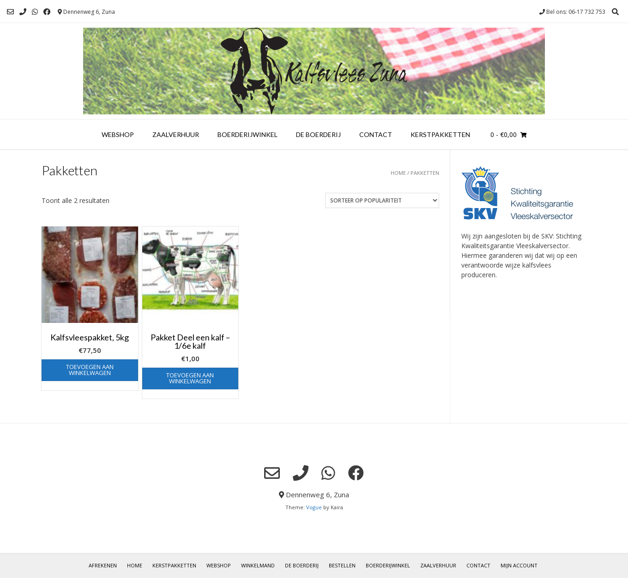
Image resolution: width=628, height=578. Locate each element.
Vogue (314, 507)
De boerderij (318, 134)
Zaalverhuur (175, 134)
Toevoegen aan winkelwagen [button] (90, 370)
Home (398, 172)
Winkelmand (258, 565)
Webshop (118, 134)
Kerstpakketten (440, 134)
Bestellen (342, 565)
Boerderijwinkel (247, 134)
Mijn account (519, 565)
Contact (375, 134)
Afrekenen (103, 565)
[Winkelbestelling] (382, 200)
